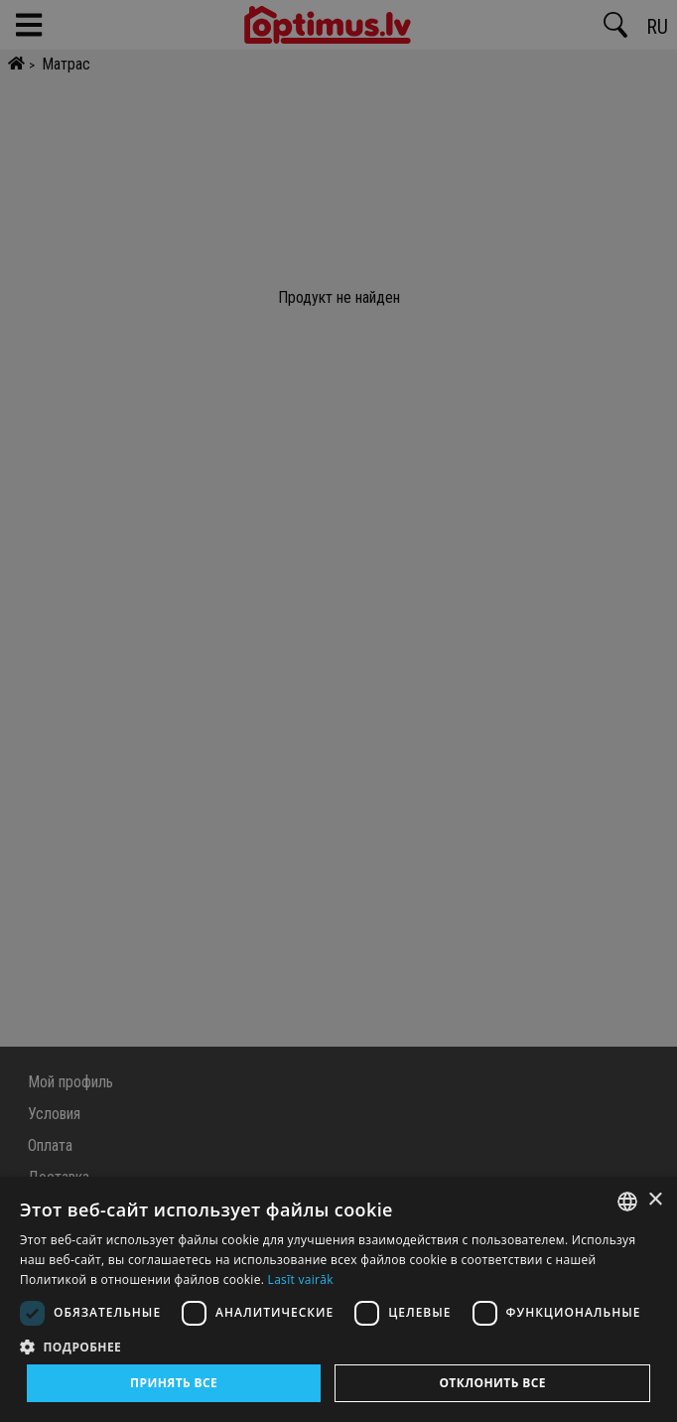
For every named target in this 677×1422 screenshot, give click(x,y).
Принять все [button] (173, 1382)
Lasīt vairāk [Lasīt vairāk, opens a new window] (301, 1279)
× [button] (654, 1200)
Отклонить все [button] (492, 1382)
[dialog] (338, 1299)
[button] (338, 1346)
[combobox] (627, 1201)
